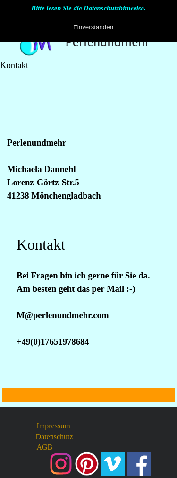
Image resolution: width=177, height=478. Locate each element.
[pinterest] (87, 464)
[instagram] (61, 464)
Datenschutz (54, 437)
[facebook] (139, 464)
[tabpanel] (88, 142)
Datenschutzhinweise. (115, 8)
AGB (45, 447)
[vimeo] (113, 464)
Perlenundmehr (107, 41)
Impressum (53, 426)
